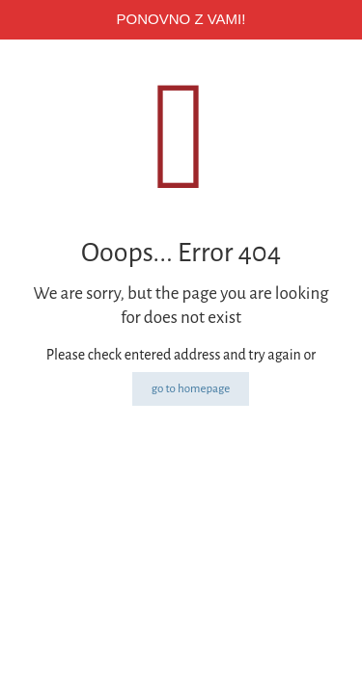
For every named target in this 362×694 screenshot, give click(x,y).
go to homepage (191, 389)
